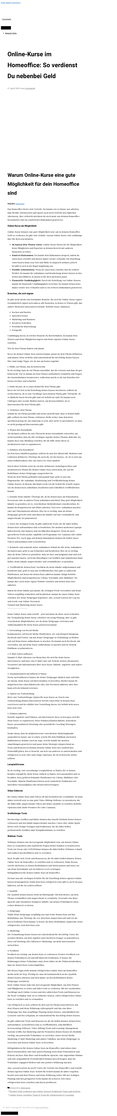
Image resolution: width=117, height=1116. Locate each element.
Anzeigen (20, 203)
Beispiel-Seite (11, 33)
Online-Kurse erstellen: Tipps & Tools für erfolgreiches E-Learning (42, 1095)
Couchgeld (6, 19)
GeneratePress (41, 1107)
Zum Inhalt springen (10, 2)
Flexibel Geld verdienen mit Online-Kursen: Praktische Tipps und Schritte (45, 1091)
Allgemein (25, 1088)
